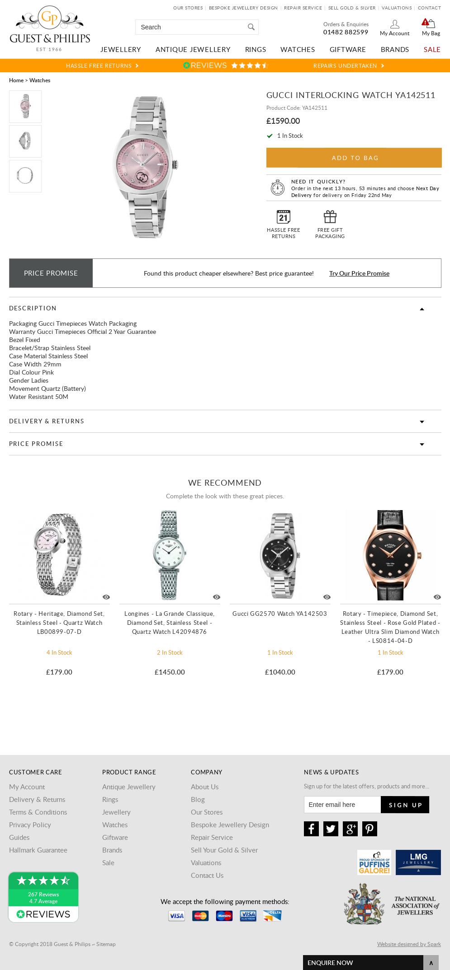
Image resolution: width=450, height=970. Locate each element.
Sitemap (106, 943)
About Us (204, 786)
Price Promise (36, 444)
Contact (429, 8)
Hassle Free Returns (99, 65)
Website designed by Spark (409, 943)
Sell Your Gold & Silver (224, 849)
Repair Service (303, 8)
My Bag (431, 33)
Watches (297, 49)
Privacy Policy (30, 824)
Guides (19, 837)
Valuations (397, 8)
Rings (255, 49)
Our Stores (188, 8)
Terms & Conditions (38, 811)
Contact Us (207, 875)
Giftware (348, 49)
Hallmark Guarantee (38, 849)
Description (33, 308)
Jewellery (120, 49)
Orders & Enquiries (346, 24)
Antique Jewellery (193, 49)
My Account (394, 33)
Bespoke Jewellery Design (243, 8)
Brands (395, 49)
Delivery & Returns (47, 421)
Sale (432, 49)
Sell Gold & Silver (352, 8)
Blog (198, 799)
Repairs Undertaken (345, 65)
